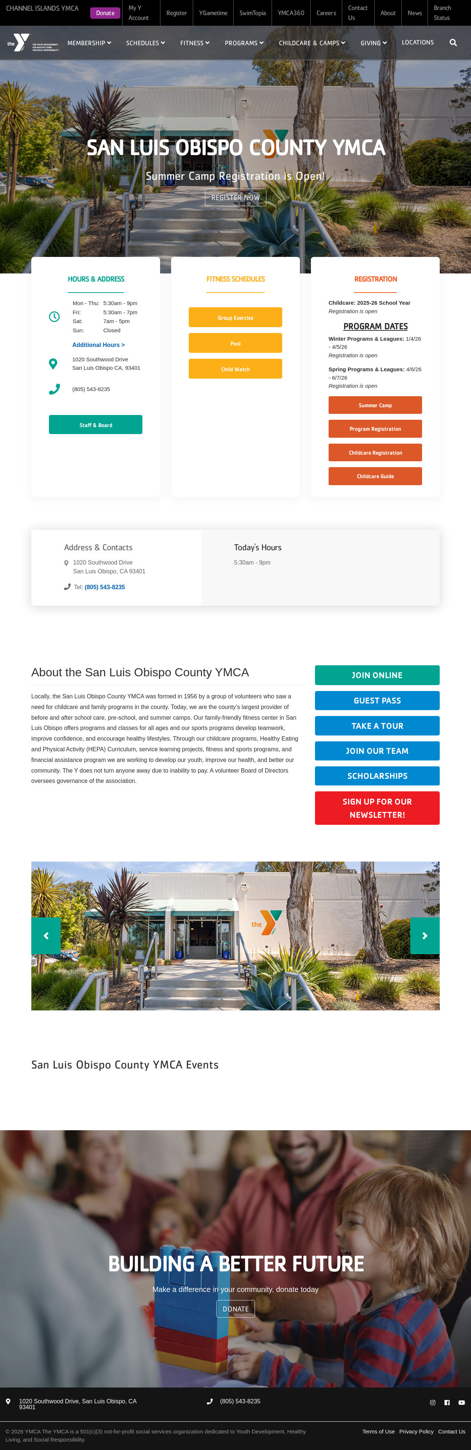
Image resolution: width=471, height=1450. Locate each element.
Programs (244, 43)
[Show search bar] (456, 43)
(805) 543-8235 (105, 587)
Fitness (194, 43)
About (388, 13)
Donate (105, 13)
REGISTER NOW (235, 197)
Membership (89, 43)
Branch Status (442, 12)
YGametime (213, 13)
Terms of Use (378, 1431)
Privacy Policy (416, 1431)
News (414, 13)
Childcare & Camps (312, 43)
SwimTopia (253, 13)
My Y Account (138, 12)
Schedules (145, 43)
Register (176, 13)
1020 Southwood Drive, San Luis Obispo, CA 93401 (77, 1404)
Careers (326, 13)
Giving (374, 43)
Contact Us (358, 12)
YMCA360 (291, 13)
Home (33, 42)
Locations (418, 42)
